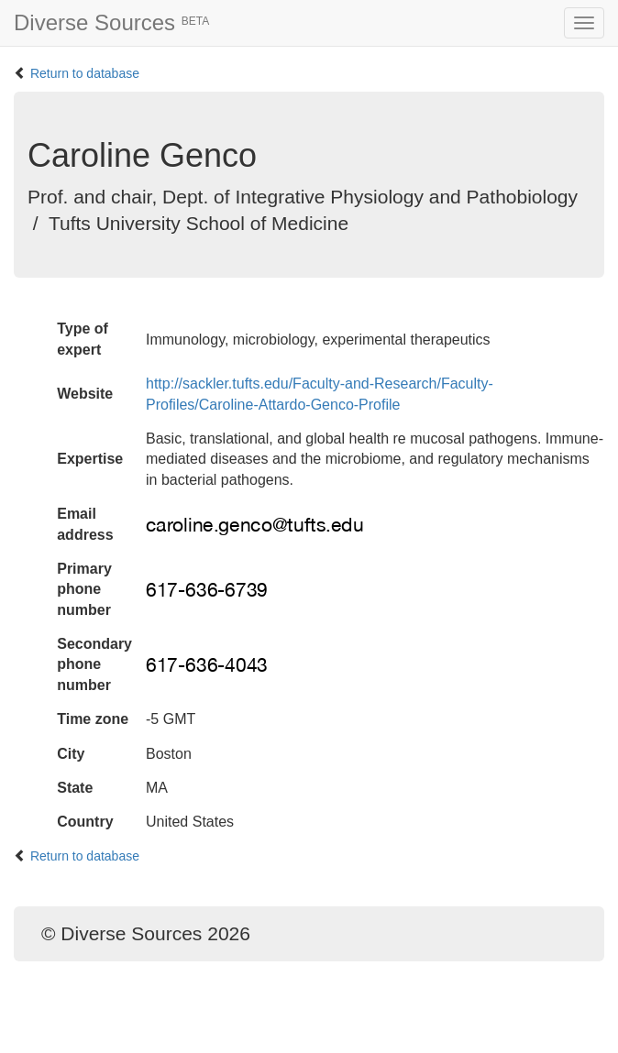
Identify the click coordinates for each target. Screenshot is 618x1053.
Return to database (84, 73)
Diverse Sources (111, 22)
